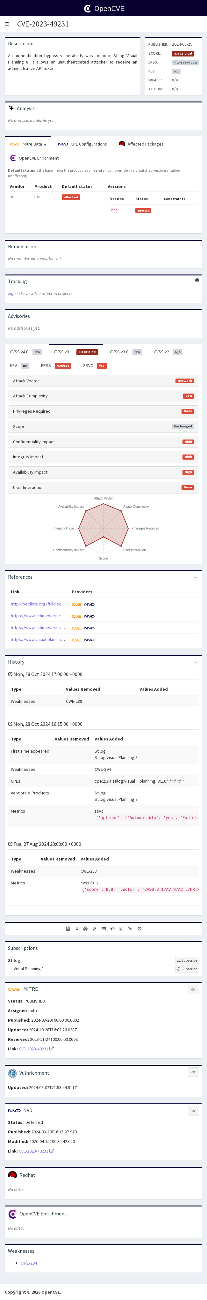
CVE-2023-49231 (43, 24)
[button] (6, 24)
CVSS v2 (168, 352)
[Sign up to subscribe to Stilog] (187, 960)
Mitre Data (28, 144)
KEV (19, 366)
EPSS (56, 366)
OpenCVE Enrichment (34, 158)
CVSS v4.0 (26, 352)
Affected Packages (141, 144)
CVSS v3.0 (126, 352)
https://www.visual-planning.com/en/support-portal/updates (68, 639)
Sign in (14, 293)
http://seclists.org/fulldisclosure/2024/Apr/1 (53, 604)
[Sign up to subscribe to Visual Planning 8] (187, 969)
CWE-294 (29, 1263)
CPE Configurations (82, 144)
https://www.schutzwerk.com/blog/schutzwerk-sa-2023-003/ (68, 627)
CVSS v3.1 (76, 352)
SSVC (95, 366)
